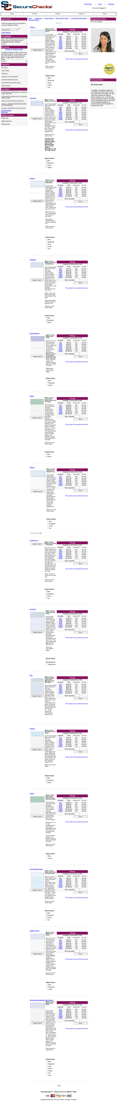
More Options (6, 32)
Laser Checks (49, 18)
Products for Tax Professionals (10, 76)
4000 (60, 45)
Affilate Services (6, 124)
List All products (6, 110)
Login (100, 4)
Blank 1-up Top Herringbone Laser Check (13, 100)
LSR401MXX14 (34, 540)
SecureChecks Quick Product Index (11, 82)
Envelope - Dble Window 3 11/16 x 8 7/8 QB (13, 108)
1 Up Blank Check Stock (78, 18)
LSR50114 (32, 27)
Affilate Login (5, 118)
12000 (60, 46)
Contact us (81, 13)
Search (105, 13)
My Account (88, 4)
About (12, 13)
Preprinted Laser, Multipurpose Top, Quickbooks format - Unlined (14, 97)
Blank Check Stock (62, 18)
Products (34, 13)
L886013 (32, 793)
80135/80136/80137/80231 (36, 869)
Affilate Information (7, 121)
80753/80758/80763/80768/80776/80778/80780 (41, 1000)
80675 (31, 675)
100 (60, 36)
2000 (60, 43)
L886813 (32, 396)
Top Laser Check (33, 20)
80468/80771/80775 (34, 931)
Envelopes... (5, 73)
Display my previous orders (14, 49)
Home (30, 18)
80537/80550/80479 (34, 333)
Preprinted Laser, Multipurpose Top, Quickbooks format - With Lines (14, 92)
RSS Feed (4, 112)
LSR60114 (32, 178)
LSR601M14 (33, 259)
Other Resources (6, 85)
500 (60, 40)
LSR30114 (32, 728)
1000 (60, 41)
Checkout (111, 4)
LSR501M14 (33, 98)
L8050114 (32, 467)
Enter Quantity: (72, 51)
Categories (38, 18)
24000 (60, 48)
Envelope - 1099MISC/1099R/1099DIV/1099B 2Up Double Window (14, 104)
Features (57, 13)
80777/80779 (33, 609)
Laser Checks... (6, 70)
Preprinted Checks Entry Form (10, 79)
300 (60, 38)
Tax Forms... (5, 67)
